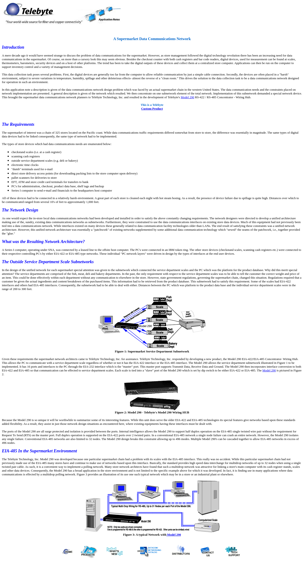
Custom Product (152, 108)
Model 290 (187, 97)
